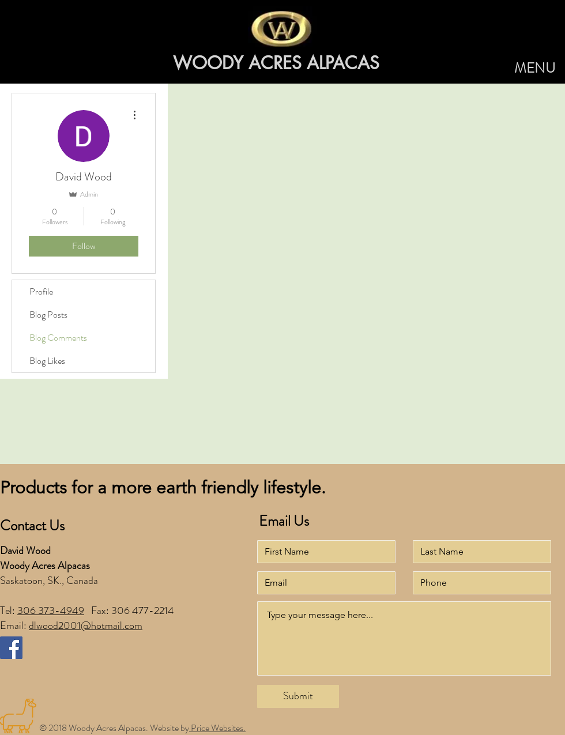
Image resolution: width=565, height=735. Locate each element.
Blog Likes (47, 360)
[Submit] (298, 696)
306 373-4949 (50, 610)
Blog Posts (48, 314)
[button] (534, 68)
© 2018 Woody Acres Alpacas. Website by (114, 727)
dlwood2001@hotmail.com (85, 625)
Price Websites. (217, 727)
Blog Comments (58, 337)
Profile (41, 291)
